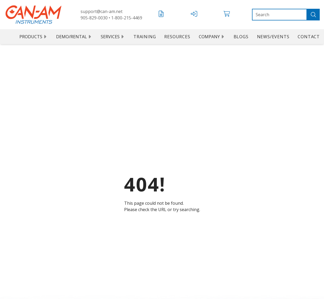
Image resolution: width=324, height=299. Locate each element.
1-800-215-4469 (126, 18)
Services (113, 37)
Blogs (241, 37)
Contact (309, 37)
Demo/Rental (74, 37)
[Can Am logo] (33, 14)
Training (144, 37)
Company (212, 37)
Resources (177, 37)
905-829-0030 (94, 18)
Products (33, 37)
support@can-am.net (102, 11)
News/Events (273, 37)
